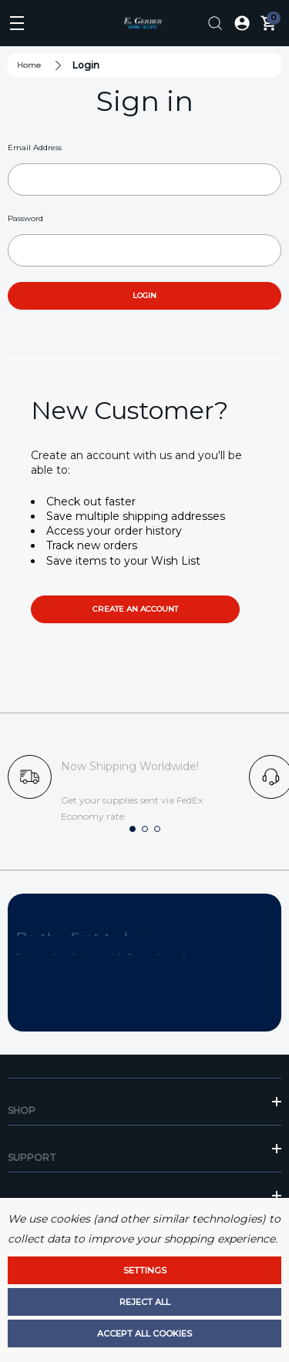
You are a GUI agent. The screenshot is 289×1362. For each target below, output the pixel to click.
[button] (132, 829)
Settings (144, 1270)
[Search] (215, 23)
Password (25, 218)
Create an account (135, 609)
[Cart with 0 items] (268, 23)
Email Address (35, 148)
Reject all (144, 1302)
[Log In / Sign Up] (242, 23)
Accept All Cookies (144, 1333)
